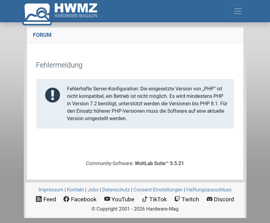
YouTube (119, 199)
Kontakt (75, 190)
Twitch (186, 199)
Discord (220, 199)
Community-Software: (135, 163)
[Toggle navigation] (237, 11)
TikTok (154, 199)
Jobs (93, 190)
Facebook (79, 199)
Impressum (50, 190)
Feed (46, 199)
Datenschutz (116, 190)
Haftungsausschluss (209, 190)
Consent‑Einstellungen (158, 190)
